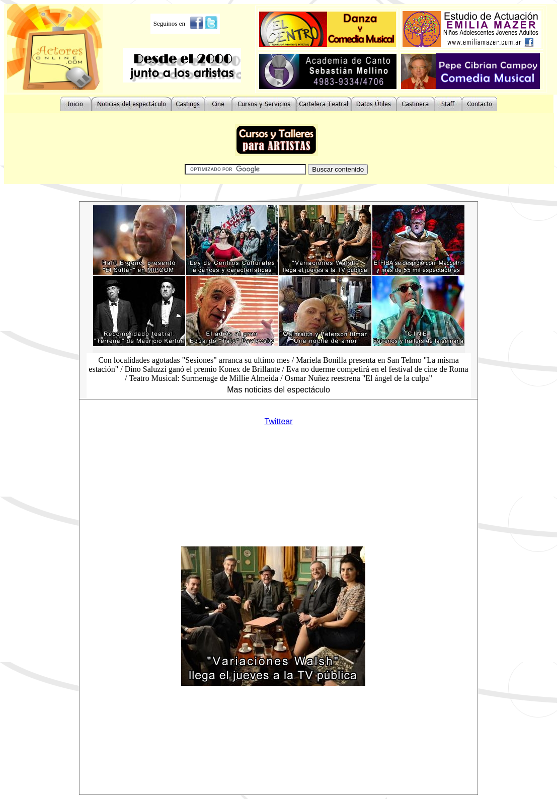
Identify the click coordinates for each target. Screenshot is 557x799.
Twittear (278, 421)
